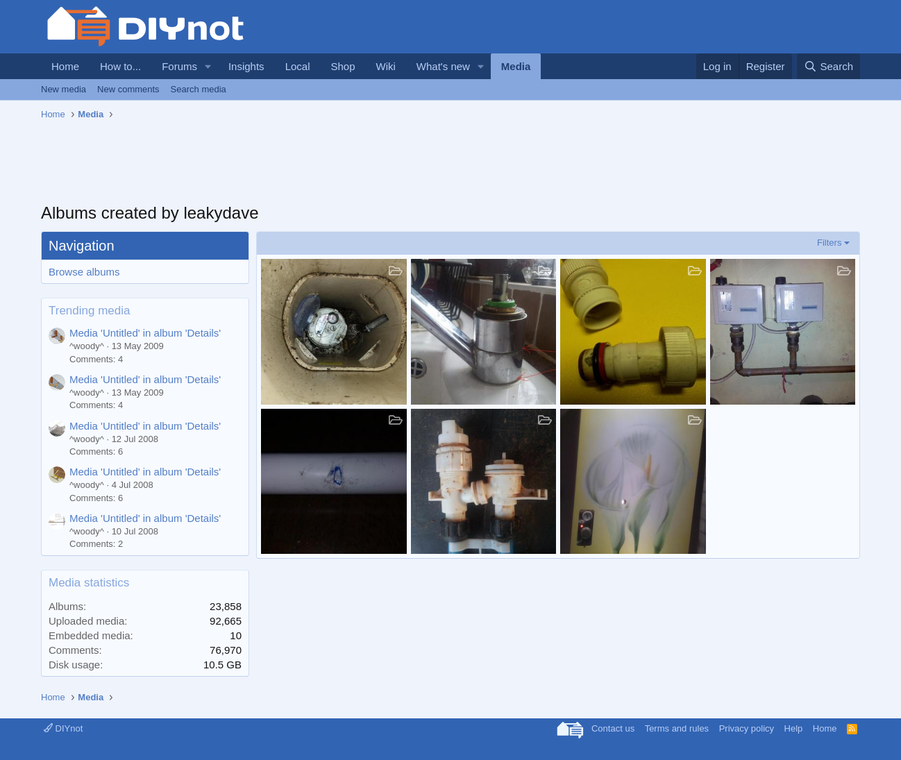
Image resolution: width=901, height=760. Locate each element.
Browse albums (84, 272)
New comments (128, 89)
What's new (443, 66)
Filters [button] (829, 242)
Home (65, 66)
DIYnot (63, 728)
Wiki (386, 66)
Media (516, 66)
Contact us (612, 728)
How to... (120, 66)
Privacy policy (746, 728)
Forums (179, 66)
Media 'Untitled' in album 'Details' (145, 333)
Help (793, 728)
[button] (208, 66)
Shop (342, 66)
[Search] (828, 66)
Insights (246, 66)
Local (297, 66)
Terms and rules (677, 728)
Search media (198, 89)
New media (63, 89)
